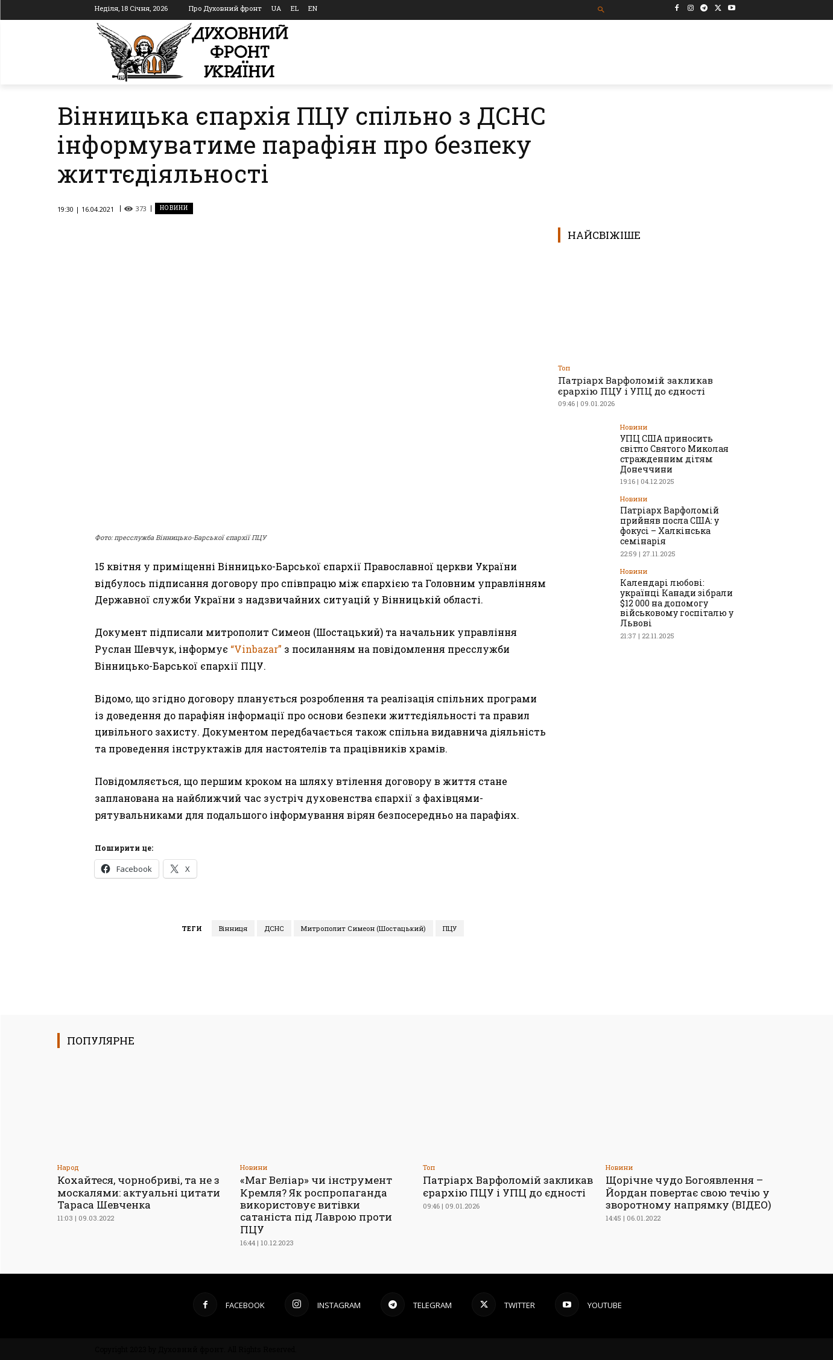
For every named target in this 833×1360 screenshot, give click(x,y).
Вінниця (233, 928)
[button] (601, 10)
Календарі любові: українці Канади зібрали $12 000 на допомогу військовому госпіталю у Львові (676, 602)
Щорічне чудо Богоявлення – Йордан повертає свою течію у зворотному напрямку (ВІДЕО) (688, 1192)
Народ (68, 1167)
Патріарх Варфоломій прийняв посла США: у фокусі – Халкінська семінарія (669, 525)
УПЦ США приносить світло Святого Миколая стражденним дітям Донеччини (674, 453)
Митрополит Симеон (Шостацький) (363, 928)
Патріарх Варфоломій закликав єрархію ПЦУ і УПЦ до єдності (635, 385)
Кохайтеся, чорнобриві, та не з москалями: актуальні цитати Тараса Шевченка (138, 1192)
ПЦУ (450, 928)
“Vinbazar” (256, 649)
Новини (174, 208)
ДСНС (274, 928)
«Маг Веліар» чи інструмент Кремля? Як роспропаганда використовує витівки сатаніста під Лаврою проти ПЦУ (316, 1204)
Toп (564, 367)
